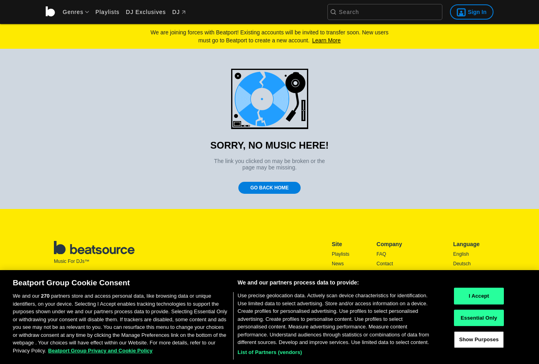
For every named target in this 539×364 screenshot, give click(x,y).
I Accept (479, 299)
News (338, 264)
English (461, 254)
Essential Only (479, 320)
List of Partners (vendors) (270, 355)
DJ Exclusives (146, 12)
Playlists (107, 12)
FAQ (381, 254)
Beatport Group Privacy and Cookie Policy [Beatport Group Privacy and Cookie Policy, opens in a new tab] (100, 353)
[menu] (73, 12)
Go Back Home (269, 188)
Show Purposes (479, 342)
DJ (178, 12)
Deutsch (462, 264)
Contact (385, 264)
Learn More (326, 40)
